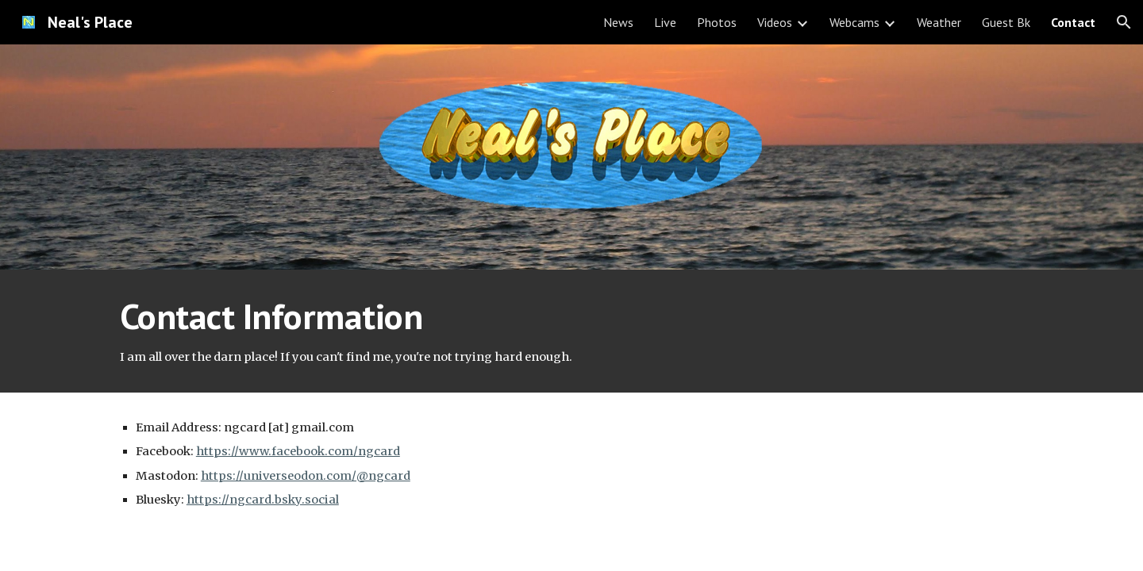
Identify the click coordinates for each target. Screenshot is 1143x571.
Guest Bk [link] (1006, 22)
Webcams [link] (854, 22)
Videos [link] (774, 22)
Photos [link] (717, 22)
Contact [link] (1073, 22)
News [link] (618, 22)
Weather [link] (939, 22)
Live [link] (665, 22)
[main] (571, 331)
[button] (1124, 22)
